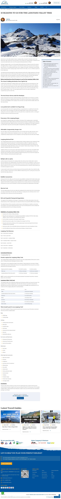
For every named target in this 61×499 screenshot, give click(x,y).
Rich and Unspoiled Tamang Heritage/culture (51, 78)
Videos (43, 470)
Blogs (36, 7)
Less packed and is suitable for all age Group (51, 69)
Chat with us (25, 395)
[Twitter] (3, 487)
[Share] (58, 20)
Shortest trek (46, 77)
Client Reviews (44, 472)
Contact (42, 7)
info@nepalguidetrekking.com (7, 477)
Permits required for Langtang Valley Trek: (51, 83)
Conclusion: (46, 86)
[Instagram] (5, 487)
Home (1, 9)
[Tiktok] (13, 487)
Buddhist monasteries (47, 75)
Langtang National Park (48, 73)
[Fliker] (11, 487)
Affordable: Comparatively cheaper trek (50, 72)
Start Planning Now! (6, 463)
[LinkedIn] (7, 487)
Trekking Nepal (9, 9)
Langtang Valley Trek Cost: (48, 84)
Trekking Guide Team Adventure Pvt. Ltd (38, 494)
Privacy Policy (49, 497)
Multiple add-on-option (48, 74)
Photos (33, 477)
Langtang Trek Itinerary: (48, 80)
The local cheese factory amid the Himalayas (51, 68)
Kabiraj (8, 19)
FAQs (52, 474)
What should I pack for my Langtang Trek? (51, 85)
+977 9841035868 (43, 3)
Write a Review (44, 474)
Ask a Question (20, 398)
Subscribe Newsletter (54, 470)
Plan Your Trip (56, 2)
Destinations (34, 470)
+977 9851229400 (29, 3)
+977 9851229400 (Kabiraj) (6, 482)
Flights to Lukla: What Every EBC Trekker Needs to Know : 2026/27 (30, 428)
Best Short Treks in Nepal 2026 (9, 426)
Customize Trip (44, 477)
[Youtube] (9, 487)
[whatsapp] (2, 493)
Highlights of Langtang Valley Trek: (50, 79)
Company (33, 474)
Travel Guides (34, 472)
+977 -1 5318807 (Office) (6, 480)
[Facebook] (1, 487)
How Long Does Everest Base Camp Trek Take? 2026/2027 (50, 427)
